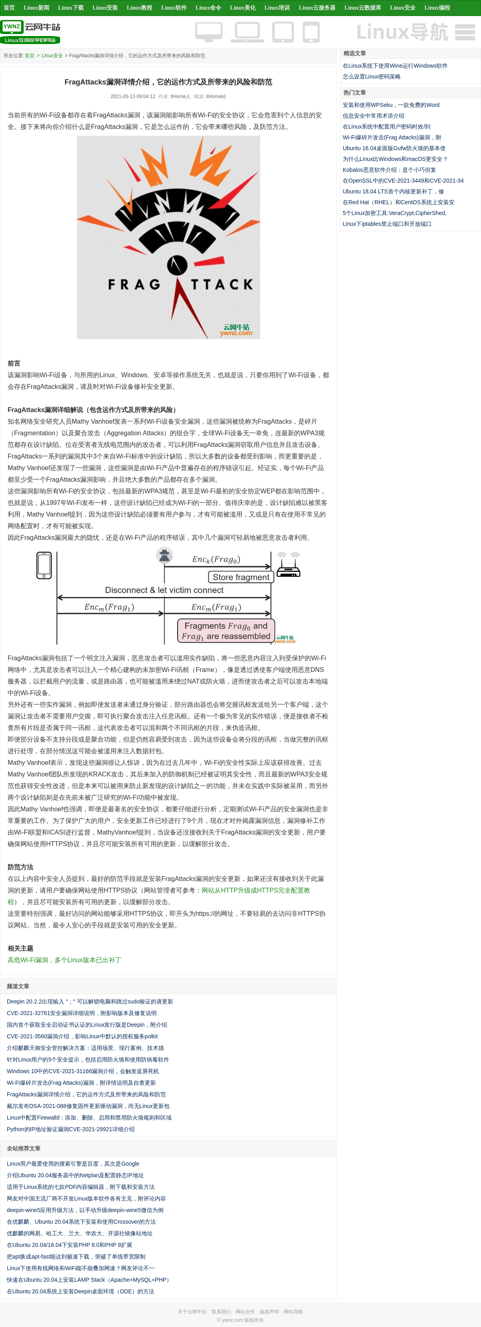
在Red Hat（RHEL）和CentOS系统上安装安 (399, 202)
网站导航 (293, 1312)
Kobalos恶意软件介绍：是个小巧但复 (389, 170)
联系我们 (221, 1312)
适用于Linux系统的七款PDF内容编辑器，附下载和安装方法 (81, 1187)
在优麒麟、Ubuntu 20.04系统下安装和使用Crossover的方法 (81, 1221)
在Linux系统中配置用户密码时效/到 (386, 126)
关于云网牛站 (192, 1312)
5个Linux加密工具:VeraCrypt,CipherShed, (395, 213)
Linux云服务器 (317, 8)
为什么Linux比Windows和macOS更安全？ (395, 159)
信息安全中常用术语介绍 (373, 116)
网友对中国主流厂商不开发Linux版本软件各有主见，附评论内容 (86, 1198)
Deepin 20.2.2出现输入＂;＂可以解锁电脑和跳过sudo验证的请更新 (90, 1001)
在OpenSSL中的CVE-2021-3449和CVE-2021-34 (403, 180)
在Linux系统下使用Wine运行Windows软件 (395, 65)
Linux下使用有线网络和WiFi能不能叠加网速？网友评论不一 (81, 1268)
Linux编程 (437, 8)
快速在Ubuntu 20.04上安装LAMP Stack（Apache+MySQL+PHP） (89, 1280)
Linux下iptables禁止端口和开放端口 (387, 224)
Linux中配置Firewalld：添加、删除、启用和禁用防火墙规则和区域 (89, 1117)
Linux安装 (105, 8)
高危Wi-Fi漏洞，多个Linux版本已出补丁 (64, 960)
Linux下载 (71, 8)
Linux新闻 (36, 8)
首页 (9, 8)
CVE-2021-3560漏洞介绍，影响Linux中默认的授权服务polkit (82, 1036)
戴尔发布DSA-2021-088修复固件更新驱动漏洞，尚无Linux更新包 (88, 1106)
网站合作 (245, 1312)
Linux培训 (277, 8)
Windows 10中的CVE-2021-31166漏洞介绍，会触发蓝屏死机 (83, 1071)
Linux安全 (403, 8)
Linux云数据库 (362, 8)
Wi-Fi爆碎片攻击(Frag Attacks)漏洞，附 (392, 137)
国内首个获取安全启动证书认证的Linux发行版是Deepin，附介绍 (87, 1024)
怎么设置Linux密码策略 (372, 76)
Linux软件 (174, 8)
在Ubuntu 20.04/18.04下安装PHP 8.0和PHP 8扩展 (69, 1245)
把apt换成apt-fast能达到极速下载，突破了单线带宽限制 (76, 1256)
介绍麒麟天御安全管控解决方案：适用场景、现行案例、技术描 (85, 1048)
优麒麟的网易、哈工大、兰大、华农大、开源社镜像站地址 (80, 1233)
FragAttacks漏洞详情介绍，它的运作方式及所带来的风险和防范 (86, 1094)
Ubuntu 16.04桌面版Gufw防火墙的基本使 (394, 148)
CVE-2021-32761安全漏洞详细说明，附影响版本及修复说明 (82, 1013)
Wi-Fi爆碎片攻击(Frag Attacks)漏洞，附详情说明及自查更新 (81, 1083)
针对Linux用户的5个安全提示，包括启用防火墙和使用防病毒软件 (88, 1059)
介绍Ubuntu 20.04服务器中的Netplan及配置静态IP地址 (75, 1175)
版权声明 (269, 1312)
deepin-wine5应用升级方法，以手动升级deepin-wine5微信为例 (85, 1210)
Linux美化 (243, 8)
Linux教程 (139, 8)
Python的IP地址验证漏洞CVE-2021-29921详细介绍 (71, 1129)
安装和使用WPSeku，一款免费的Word (391, 105)
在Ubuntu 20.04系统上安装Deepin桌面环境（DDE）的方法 (80, 1291)
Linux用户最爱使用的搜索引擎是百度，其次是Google (73, 1163)
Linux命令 (208, 8)
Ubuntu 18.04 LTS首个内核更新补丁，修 (393, 191)
